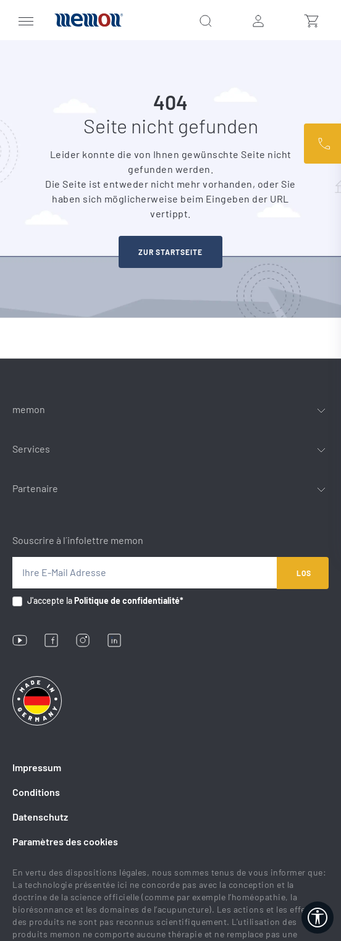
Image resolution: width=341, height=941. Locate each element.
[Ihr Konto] (258, 20)
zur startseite (170, 252)
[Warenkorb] (311, 20)
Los (304, 573)
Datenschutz (40, 816)
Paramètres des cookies (65, 841)
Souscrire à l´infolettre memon (77, 540)
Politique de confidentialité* (128, 600)
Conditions (36, 792)
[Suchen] (205, 20)
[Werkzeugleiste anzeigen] (317, 917)
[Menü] (26, 20)
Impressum (36, 767)
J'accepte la (105, 600)
